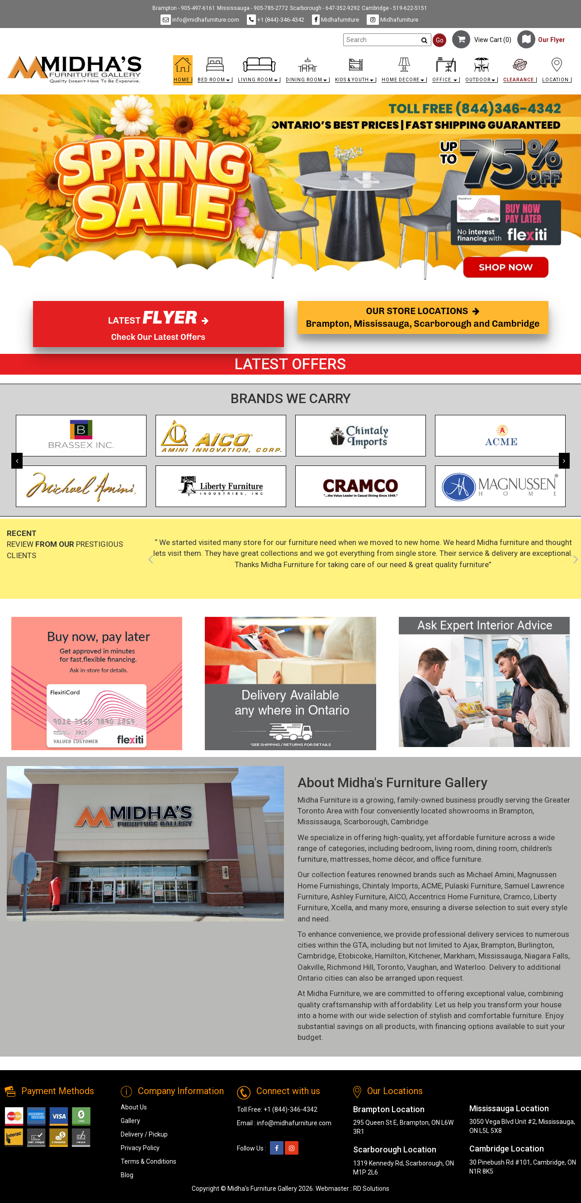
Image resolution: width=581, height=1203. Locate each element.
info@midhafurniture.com (200, 19)
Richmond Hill (350, 967)
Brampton (516, 810)
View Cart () (481, 39)
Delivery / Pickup (144, 1134)
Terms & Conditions (148, 1161)
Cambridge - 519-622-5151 (394, 8)
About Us (134, 1107)
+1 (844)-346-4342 (275, 19)
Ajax (470, 944)
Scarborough (365, 821)
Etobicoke (355, 955)
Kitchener (424, 955)
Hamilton (390, 955)
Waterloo (470, 967)
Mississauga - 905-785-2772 (252, 8)
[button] (215, 72)
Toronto (390, 967)
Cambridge (409, 821)
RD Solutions (371, 1188)
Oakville (311, 967)
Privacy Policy (140, 1147)
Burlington (535, 944)
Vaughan (422, 967)
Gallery (130, 1120)
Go (440, 40)
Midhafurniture (335, 19)
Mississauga (319, 821)
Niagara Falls (546, 955)
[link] (361, 59)
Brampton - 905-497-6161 (183, 8)
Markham (459, 955)
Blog (127, 1175)
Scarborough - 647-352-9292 (325, 8)
